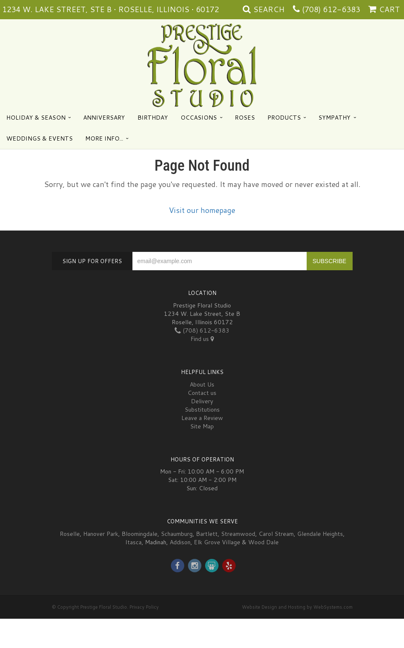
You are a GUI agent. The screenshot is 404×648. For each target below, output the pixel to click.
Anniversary (104, 117)
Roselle (70, 534)
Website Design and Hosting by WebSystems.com (297, 607)
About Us (202, 384)
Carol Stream (276, 534)
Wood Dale (263, 542)
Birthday (152, 117)
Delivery (202, 401)
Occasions (198, 117)
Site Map (202, 426)
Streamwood (238, 534)
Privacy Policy (144, 607)
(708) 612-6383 (331, 9)
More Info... (104, 138)
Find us (202, 339)
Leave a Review (202, 418)
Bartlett (207, 534)
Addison (180, 542)
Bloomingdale (140, 534)
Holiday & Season (36, 117)
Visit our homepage (202, 210)
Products (284, 117)
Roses (245, 117)
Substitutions (202, 409)
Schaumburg (177, 534)
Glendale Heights (320, 534)
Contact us (202, 393)
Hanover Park (100, 534)
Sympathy (334, 117)
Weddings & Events (39, 138)
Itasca (133, 542)
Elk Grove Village (217, 542)
